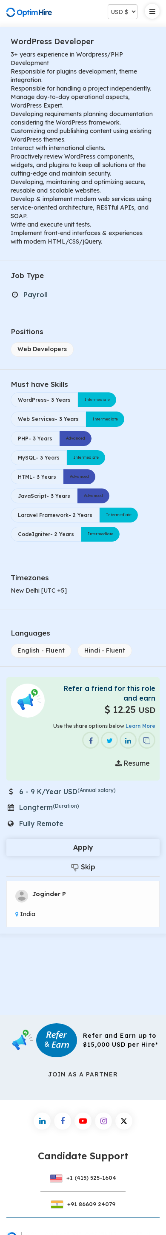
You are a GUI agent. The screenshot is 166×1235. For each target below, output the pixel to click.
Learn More (140, 726)
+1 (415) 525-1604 (83, 1177)
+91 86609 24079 (83, 1204)
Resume (132, 763)
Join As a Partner (83, 1074)
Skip (83, 867)
